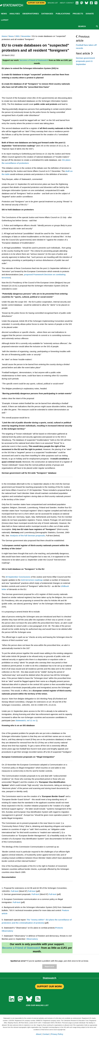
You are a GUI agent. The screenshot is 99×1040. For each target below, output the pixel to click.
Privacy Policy (57, 1034)
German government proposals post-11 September (85, 61)
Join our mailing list (37, 1005)
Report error (49, 966)
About (38, 1034)
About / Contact (67, 3)
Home (4, 36)
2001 (17, 36)
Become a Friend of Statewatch (21, 947)
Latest (4, 20)
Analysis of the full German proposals (27, 535)
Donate (90, 13)
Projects (78, 13)
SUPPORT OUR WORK (49, 986)
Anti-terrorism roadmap (32, 580)
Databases (47, 13)
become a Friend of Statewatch (34, 60)
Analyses (14, 13)
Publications (63, 13)
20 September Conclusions (18, 577)
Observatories (30, 13)
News (4, 13)
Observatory (32, 939)
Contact (46, 1034)
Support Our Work (36, 3)
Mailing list (53, 3)
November (26, 36)
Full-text (14, 891)
